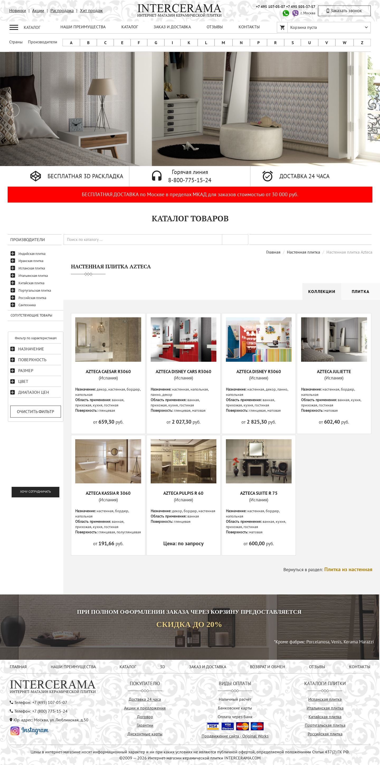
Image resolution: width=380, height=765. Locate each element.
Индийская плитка (31, 253)
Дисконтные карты (145, 733)
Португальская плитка (34, 290)
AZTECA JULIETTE (334, 371)
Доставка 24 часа (145, 699)
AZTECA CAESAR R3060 (108, 371)
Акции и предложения (145, 708)
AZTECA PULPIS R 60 (183, 493)
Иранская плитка (30, 261)
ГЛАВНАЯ (18, 666)
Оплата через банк (235, 716)
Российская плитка (32, 298)
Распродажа (62, 10)
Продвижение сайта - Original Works (235, 736)
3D (162, 666)
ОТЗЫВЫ (215, 26)
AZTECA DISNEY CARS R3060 (183, 371)
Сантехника (27, 305)
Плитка (360, 291)
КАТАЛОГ (129, 26)
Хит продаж (91, 10)
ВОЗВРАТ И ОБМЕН (267, 666)
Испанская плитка (31, 268)
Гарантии (145, 725)
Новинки (17, 10)
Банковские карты (235, 708)
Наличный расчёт (235, 699)
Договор (145, 716)
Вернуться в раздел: (327, 569)
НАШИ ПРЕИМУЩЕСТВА (83, 26)
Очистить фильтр (35, 411)
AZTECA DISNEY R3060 (258, 371)
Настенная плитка (303, 252)
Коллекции (321, 291)
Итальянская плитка (33, 275)
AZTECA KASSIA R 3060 (108, 493)
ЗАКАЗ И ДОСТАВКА (172, 26)
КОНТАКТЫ (249, 26)
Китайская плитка (31, 283)
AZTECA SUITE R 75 (259, 493)
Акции (38, 10)
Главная (273, 252)
